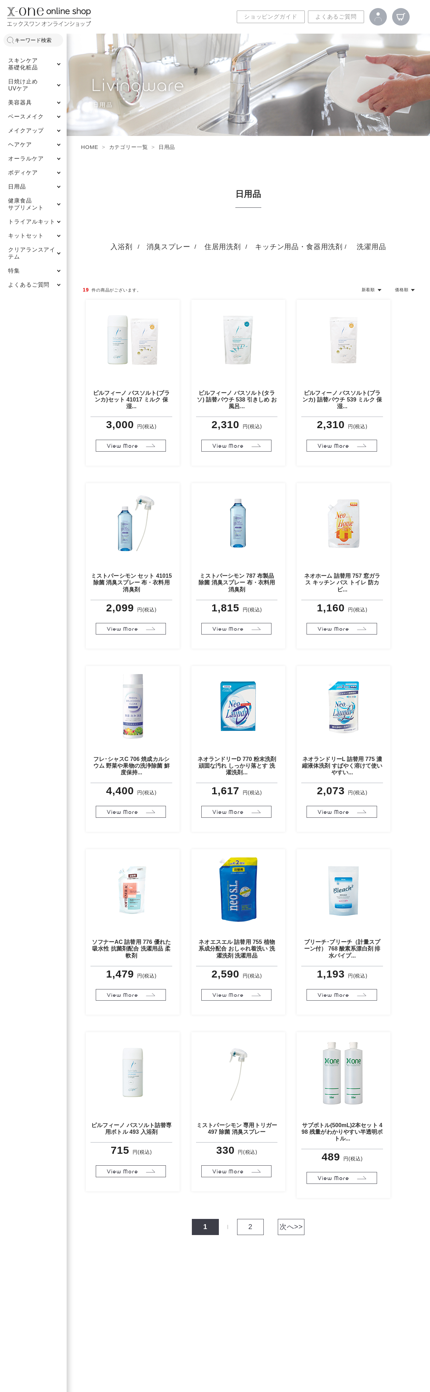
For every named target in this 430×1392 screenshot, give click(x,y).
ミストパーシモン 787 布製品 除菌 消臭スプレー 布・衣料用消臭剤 (237, 582)
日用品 (167, 147)
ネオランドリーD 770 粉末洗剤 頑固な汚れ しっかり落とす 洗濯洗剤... (236, 765)
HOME (89, 147)
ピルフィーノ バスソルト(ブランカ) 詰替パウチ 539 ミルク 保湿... (342, 399)
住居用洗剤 (222, 247)
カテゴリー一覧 (128, 147)
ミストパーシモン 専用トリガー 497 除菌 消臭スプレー (236, 1128)
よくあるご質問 (336, 17)
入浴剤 (121, 247)
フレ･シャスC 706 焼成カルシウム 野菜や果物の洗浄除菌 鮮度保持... (131, 765)
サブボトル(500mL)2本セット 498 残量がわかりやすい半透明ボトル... (342, 1131)
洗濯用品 (371, 247)
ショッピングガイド (270, 17)
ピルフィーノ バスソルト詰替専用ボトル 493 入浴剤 (131, 1128)
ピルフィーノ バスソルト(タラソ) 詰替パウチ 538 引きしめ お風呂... (236, 399)
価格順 (402, 289)
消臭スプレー (168, 247)
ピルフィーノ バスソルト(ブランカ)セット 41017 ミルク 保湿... (131, 399)
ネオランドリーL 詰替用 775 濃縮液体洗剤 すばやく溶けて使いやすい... (342, 765)
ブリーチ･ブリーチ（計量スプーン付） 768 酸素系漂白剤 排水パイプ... (342, 948)
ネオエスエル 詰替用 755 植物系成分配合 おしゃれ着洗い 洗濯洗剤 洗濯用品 (237, 948)
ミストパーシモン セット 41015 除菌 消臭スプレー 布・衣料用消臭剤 (131, 582)
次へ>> (291, 1226)
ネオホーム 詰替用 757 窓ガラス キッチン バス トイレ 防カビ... (342, 582)
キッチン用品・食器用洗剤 (299, 247)
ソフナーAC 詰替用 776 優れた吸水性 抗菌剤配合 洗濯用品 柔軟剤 (131, 948)
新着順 (368, 289)
